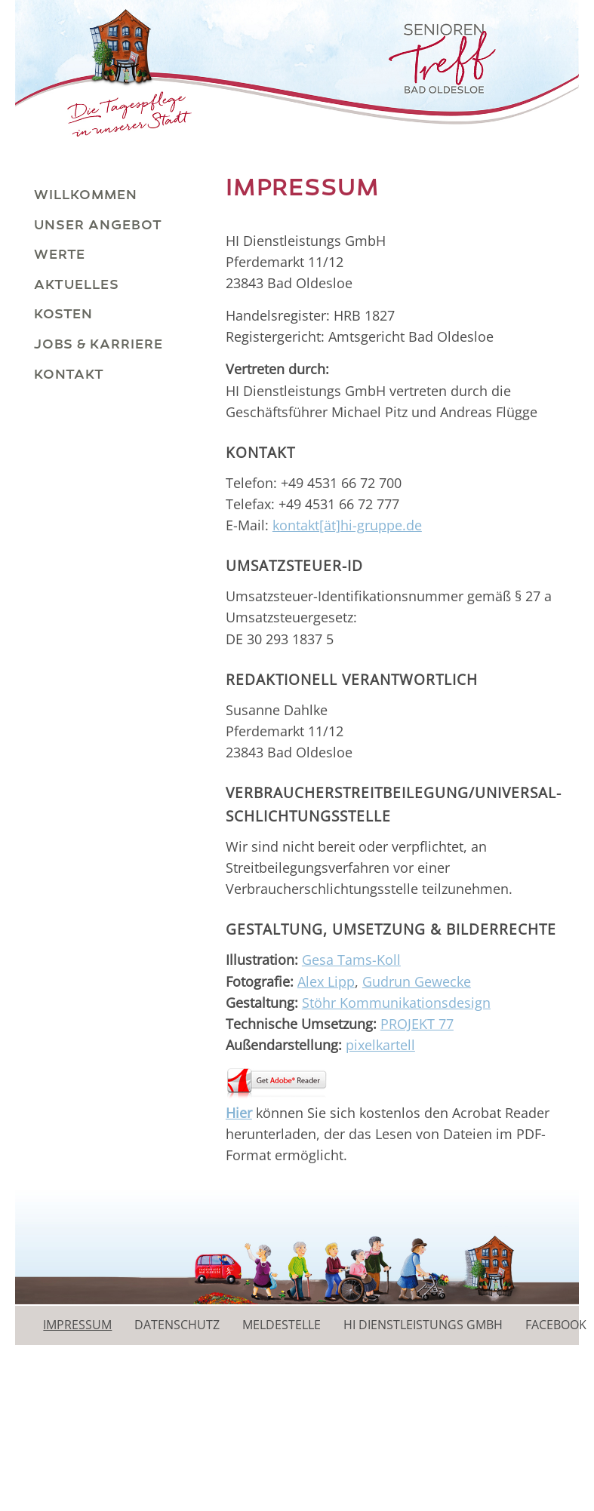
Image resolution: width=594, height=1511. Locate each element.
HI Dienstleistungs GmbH (423, 1324)
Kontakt (69, 374)
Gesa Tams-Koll (351, 960)
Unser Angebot (98, 225)
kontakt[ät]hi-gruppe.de (347, 525)
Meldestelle (281, 1324)
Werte (59, 254)
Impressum (77, 1324)
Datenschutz (177, 1324)
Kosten (63, 314)
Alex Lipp (326, 981)
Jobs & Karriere (98, 344)
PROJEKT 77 (417, 1024)
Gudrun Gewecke (416, 981)
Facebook (555, 1324)
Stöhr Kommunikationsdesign (396, 1003)
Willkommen (85, 194)
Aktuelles (76, 284)
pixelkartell (380, 1045)
